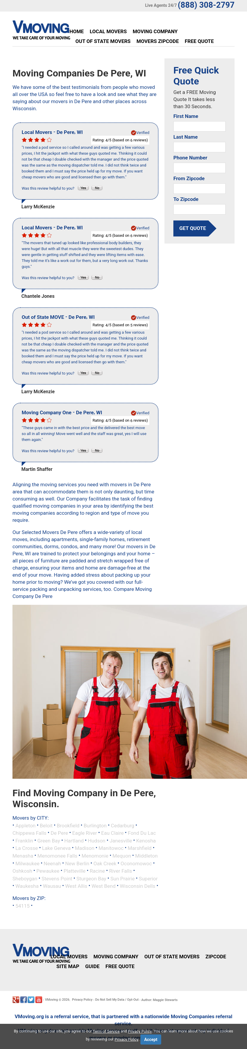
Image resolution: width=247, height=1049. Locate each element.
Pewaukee (47, 871)
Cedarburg (122, 825)
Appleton (25, 825)
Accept (150, 1039)
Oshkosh (22, 871)
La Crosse (26, 848)
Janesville (121, 840)
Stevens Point (57, 878)
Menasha (22, 856)
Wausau (52, 886)
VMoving (51, 1000)
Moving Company (155, 31)
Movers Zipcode (158, 41)
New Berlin (77, 863)
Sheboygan (24, 878)
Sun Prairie (122, 878)
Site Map (67, 966)
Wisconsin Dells (137, 886)
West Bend (103, 886)
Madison (84, 848)
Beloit (46, 825)
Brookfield (68, 825)
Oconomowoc (136, 863)
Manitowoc (111, 848)
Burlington (95, 825)
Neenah (52, 863)
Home (76, 31)
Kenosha (146, 840)
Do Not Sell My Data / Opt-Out (117, 1000)
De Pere (59, 833)
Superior (148, 878)
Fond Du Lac (142, 833)
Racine (97, 871)
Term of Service (106, 1031)
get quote (192, 228)
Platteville (75, 871)
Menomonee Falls (57, 856)
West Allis (76, 886)
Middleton (146, 856)
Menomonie (95, 856)
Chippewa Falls (29, 833)
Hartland (73, 840)
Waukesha (27, 886)
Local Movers (108, 31)
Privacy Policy (82, 1000)
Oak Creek (105, 863)
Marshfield (139, 848)
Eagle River (84, 833)
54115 (22, 906)
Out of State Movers (103, 41)
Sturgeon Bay (91, 878)
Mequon (122, 856)
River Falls (120, 871)
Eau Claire (112, 833)
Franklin (24, 840)
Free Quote (199, 41)
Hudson (96, 840)
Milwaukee (27, 863)
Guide (92, 966)
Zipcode (215, 957)
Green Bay (48, 840)
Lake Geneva (56, 848)
